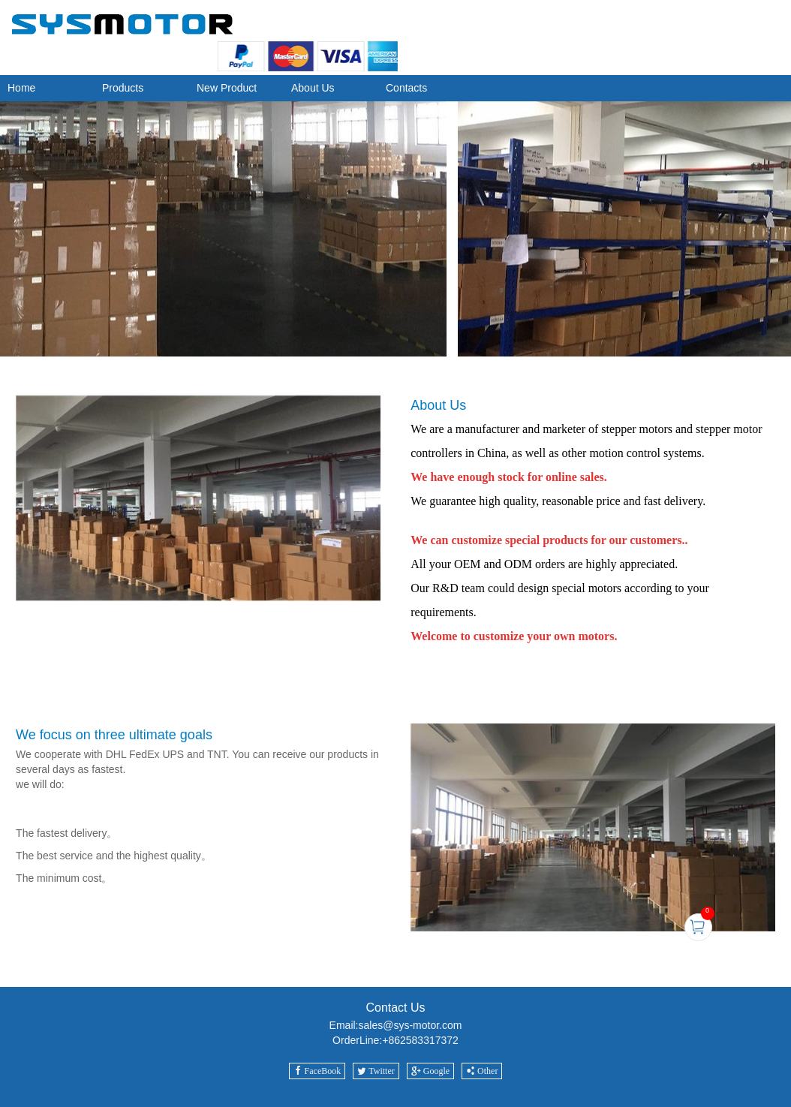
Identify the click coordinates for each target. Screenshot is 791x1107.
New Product (227, 88)
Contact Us (395, 1007)
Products (122, 88)
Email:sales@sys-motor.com (395, 1025)
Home (21, 88)
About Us (313, 88)
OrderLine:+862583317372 (395, 1040)
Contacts (406, 88)
